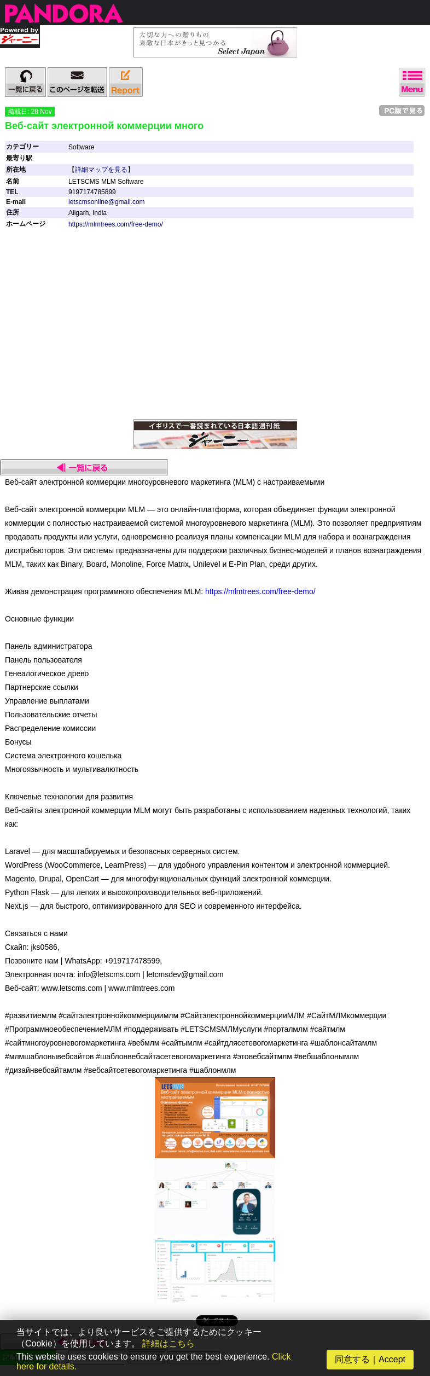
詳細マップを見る (101, 169)
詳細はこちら (168, 1343)
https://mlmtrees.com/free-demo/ (115, 224)
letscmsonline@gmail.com (106, 202)
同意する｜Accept (370, 1359)
